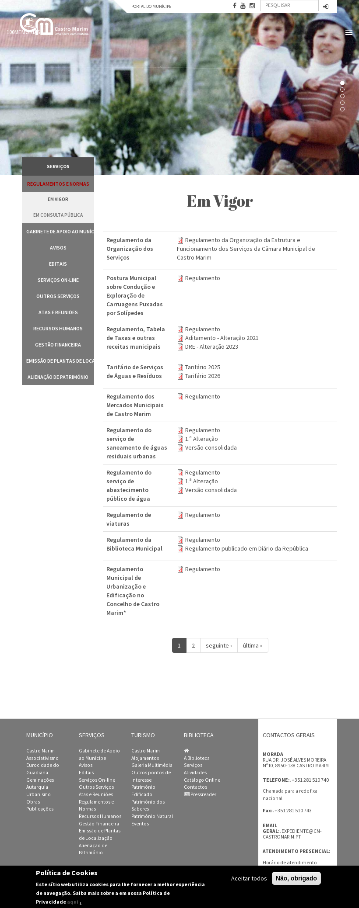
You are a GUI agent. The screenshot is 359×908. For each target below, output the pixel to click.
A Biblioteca (197, 758)
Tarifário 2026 (202, 376)
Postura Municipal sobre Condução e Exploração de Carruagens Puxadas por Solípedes (134, 295)
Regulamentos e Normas (58, 183)
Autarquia (37, 787)
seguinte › (219, 645)
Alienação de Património (58, 377)
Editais (58, 263)
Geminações (40, 780)
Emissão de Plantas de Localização (60, 360)
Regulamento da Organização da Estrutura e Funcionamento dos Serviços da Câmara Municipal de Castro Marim (246, 248)
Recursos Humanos (58, 328)
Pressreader (200, 794)
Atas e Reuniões (58, 312)
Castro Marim (40, 751)
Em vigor (58, 199)
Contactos (195, 787)
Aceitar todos (249, 878)
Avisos (58, 247)
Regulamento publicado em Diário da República (246, 548)
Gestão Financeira (58, 344)
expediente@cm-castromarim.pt (292, 834)
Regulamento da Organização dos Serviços (129, 248)
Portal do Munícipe (151, 6)
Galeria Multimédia (151, 765)
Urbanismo (38, 794)
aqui (72, 901)
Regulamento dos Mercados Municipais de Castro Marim (135, 405)
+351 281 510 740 (310, 779)
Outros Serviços (58, 296)
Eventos (140, 824)
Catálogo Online (202, 780)
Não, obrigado (296, 878)
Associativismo (42, 758)
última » (253, 645)
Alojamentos (145, 758)
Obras (33, 802)
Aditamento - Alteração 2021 (222, 338)
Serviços (193, 765)
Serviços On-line (58, 280)
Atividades (195, 772)
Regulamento (202, 278)
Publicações (39, 809)
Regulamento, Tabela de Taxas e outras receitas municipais (135, 337)
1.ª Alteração (201, 439)
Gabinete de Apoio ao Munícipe (60, 231)
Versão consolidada (211, 447)
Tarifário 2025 (202, 367)
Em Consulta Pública (58, 215)
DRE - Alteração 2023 (211, 346)
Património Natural (152, 816)
